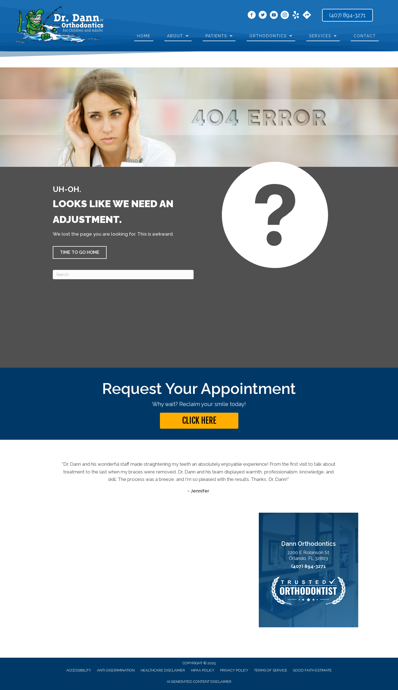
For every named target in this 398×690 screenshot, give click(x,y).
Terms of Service (270, 670)
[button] (80, 252)
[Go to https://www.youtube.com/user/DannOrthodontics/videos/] (274, 16)
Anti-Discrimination (116, 670)
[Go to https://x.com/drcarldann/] (263, 16)
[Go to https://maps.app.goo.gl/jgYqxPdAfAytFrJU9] (307, 15)
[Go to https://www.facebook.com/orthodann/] (251, 16)
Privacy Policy (234, 670)
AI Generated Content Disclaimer (199, 682)
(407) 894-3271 (308, 566)
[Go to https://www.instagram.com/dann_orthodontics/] (285, 16)
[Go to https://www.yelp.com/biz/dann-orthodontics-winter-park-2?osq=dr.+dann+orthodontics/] (296, 16)
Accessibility (78, 670)
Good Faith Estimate (312, 670)
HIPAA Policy (202, 670)
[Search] (123, 274)
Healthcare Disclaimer (163, 670)
